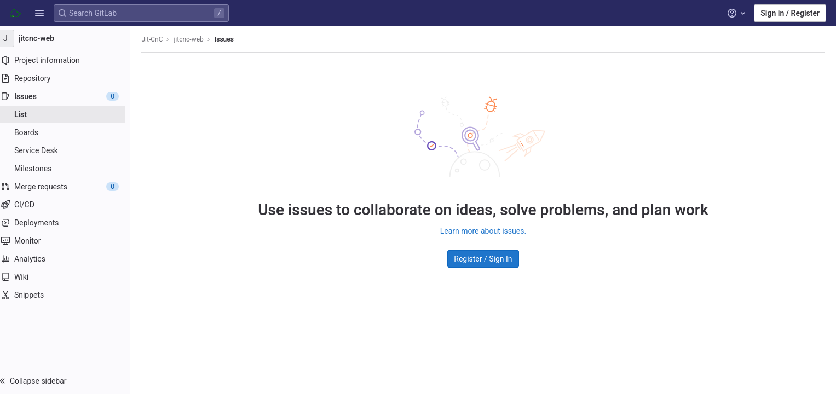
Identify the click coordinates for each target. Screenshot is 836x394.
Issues (231, 39)
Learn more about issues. (488, 230)
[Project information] (69, 60)
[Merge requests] (69, 186)
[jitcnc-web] (70, 38)
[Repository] (69, 78)
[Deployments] (69, 222)
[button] (39, 13)
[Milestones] (69, 168)
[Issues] (69, 96)
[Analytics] (69, 259)
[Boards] (69, 132)
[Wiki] (69, 277)
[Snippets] (69, 295)
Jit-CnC (159, 39)
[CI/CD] (69, 204)
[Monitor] (69, 241)
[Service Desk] (69, 150)
